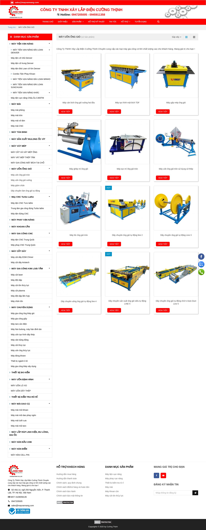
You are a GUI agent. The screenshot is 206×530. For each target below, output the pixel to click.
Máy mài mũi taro (18, 425)
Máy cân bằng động (19, 339)
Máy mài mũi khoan (19, 410)
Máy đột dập (16, 280)
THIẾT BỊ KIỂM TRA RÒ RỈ (24, 396)
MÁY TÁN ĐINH (19, 132)
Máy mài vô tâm (18, 120)
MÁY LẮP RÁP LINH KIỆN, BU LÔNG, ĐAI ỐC (29, 433)
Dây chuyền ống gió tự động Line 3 (176, 235)
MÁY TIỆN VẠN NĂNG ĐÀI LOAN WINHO (31, 79)
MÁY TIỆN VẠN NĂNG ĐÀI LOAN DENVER (27, 51)
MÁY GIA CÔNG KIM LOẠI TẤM (27, 268)
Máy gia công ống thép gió (22, 313)
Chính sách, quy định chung (69, 482)
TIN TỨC (111, 22)
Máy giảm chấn (17, 185)
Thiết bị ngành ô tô (19, 361)
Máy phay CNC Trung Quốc (23, 245)
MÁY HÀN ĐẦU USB (21, 441)
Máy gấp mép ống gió (176, 102)
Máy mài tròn (16, 115)
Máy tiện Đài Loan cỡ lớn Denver (25, 68)
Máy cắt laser (17, 274)
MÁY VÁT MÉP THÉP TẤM (23, 157)
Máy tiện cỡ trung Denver (22, 63)
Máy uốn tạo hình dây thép (23, 334)
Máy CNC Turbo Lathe (22, 196)
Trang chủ (12, 27)
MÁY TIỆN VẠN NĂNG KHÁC (25, 92)
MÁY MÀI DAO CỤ (20, 403)
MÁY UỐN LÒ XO (19, 385)
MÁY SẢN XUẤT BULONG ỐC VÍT (28, 139)
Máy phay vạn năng (114, 478)
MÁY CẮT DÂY (18, 251)
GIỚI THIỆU (62, 22)
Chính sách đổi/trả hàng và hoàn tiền (73, 487)
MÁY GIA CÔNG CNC (22, 233)
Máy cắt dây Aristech (20, 262)
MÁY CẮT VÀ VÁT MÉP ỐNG (24, 152)
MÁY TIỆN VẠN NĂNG (22, 43)
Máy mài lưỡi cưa (18, 420)
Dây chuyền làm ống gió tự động (25, 190)
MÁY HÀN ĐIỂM (19, 448)
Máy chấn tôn (17, 301)
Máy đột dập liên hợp (20, 295)
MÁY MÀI (16, 103)
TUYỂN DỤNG (138, 22)
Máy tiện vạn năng (113, 474)
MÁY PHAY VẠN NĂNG (22, 219)
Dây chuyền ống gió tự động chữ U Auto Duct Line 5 (176, 302)
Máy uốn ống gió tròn (20, 174)
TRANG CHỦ (47, 22)
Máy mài (109, 487)
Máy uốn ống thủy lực (20, 350)
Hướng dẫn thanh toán (67, 478)
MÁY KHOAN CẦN (20, 226)
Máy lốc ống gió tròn (79, 235)
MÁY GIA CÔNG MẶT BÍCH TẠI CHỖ (27, 162)
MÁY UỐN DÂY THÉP (21, 390)
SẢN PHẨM (76, 22)
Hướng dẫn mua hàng (66, 474)
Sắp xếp (176, 36)
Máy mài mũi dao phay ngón (23, 415)
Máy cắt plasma (18, 290)
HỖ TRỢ (122, 22)
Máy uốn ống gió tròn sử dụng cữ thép (176, 169)
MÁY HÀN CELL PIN (20, 455)
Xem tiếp (65, 111)
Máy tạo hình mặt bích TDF (127, 102)
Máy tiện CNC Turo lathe (22, 203)
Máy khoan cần (112, 491)
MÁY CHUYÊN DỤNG (22, 307)
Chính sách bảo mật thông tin (70, 495)
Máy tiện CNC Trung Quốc (22, 239)
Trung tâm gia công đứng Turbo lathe (27, 208)
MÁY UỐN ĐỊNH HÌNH (22, 379)
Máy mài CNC (17, 126)
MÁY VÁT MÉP (18, 146)
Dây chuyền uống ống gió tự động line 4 (79, 301)
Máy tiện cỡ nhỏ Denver (21, 58)
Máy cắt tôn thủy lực (20, 285)
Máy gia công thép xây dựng (23, 366)
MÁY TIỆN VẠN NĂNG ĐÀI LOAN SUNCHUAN (27, 85)
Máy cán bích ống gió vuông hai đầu (79, 102)
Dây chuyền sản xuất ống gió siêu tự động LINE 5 (127, 302)
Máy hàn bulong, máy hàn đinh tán (26, 329)
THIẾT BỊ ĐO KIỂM (20, 372)
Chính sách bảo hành (66, 491)
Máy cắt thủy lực (18, 345)
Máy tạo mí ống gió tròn (127, 169)
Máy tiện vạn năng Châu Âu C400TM (27, 97)
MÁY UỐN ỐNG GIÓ (21, 168)
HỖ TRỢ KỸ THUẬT (95, 22)
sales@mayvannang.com (24, 2)
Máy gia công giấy (19, 318)
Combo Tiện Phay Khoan (23, 73)
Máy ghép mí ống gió (78, 169)
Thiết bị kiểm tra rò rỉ (114, 482)
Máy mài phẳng (18, 110)
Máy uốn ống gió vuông (21, 180)
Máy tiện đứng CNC (20, 213)
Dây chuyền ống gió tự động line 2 (127, 235)
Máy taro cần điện (19, 324)
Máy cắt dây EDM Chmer (22, 257)
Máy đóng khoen (18, 355)
